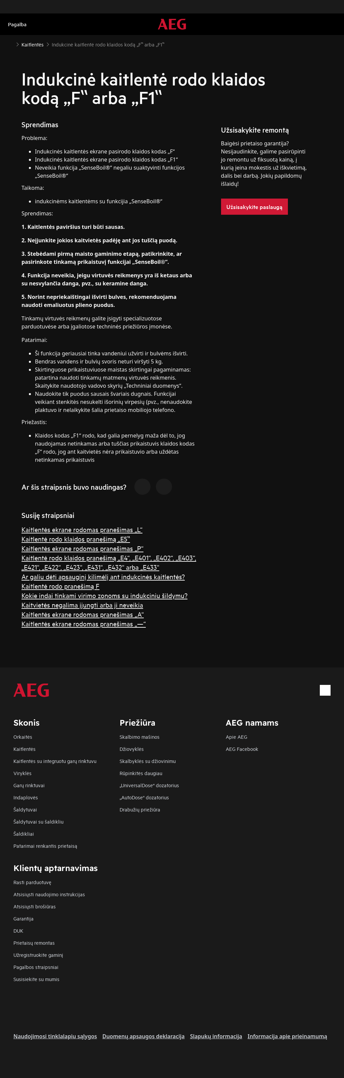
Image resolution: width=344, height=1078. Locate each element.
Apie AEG (236, 736)
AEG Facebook (242, 748)
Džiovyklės (132, 748)
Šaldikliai (23, 833)
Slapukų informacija (216, 1036)
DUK (18, 930)
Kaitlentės (24, 748)
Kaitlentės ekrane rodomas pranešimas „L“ (82, 529)
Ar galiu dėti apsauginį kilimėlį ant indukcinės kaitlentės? (103, 576)
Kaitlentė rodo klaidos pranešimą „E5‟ (76, 538)
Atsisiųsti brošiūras (34, 906)
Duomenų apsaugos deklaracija (143, 1036)
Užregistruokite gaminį (38, 954)
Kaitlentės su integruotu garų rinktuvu (54, 761)
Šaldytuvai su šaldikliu (38, 821)
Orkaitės (22, 736)
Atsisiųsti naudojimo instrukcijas (49, 894)
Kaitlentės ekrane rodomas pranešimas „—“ (84, 623)
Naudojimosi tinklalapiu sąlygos (55, 1036)
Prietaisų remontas (34, 942)
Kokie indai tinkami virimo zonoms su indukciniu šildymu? (104, 595)
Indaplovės (25, 797)
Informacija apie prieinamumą (287, 1036)
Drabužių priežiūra (140, 809)
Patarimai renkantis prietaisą (45, 845)
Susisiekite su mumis (36, 979)
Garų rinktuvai (29, 785)
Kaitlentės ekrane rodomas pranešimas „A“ (83, 614)
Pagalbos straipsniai (35, 967)
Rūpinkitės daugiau (141, 773)
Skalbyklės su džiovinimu (148, 761)
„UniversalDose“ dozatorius (149, 785)
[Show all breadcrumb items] (10, 43)
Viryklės (22, 773)
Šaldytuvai (25, 809)
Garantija (23, 918)
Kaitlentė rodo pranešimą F (60, 586)
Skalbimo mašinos (140, 736)
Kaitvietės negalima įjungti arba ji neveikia (82, 604)
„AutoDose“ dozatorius (144, 797)
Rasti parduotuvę (32, 882)
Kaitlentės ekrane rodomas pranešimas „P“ (82, 548)
